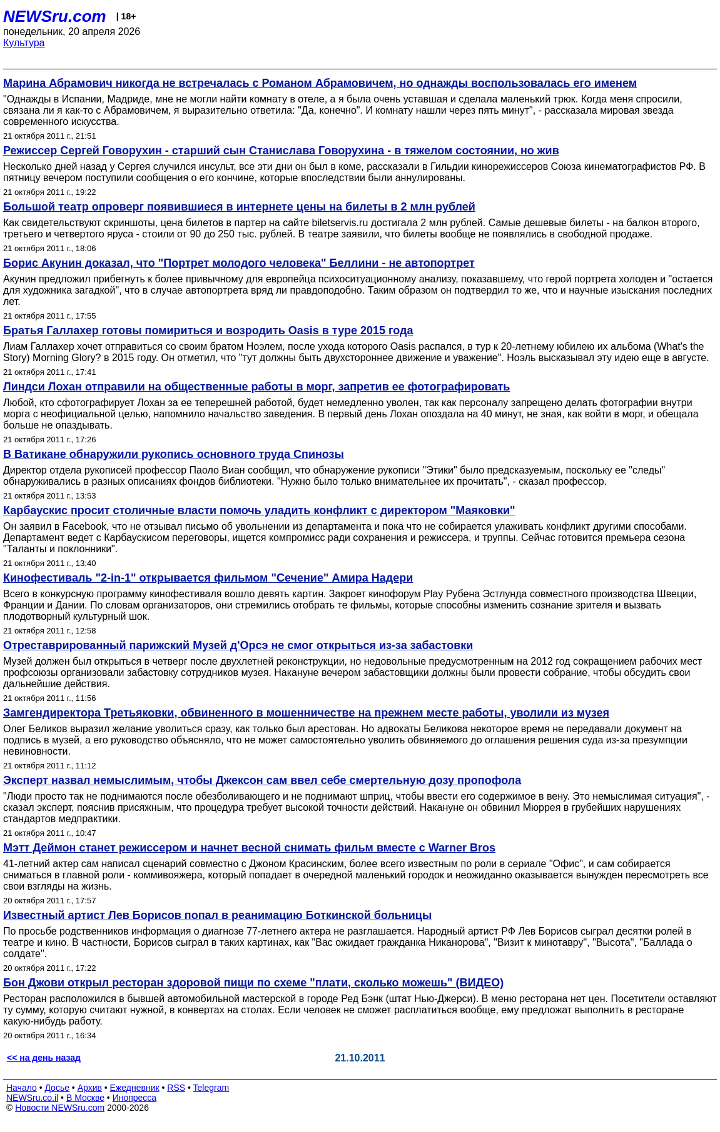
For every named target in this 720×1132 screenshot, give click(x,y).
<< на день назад (44, 1058)
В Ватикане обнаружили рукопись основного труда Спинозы (173, 454)
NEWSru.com (54, 16)
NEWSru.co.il (32, 1098)
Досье (56, 1088)
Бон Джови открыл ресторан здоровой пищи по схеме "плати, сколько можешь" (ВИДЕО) (253, 982)
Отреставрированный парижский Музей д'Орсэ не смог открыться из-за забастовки (238, 645)
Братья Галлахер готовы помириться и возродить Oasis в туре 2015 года (208, 330)
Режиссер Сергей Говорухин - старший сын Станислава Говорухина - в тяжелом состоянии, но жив (281, 150)
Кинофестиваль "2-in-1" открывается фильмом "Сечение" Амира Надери (208, 578)
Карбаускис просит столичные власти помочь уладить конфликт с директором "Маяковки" (259, 510)
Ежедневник (135, 1088)
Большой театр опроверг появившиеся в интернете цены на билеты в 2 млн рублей (239, 207)
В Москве (85, 1098)
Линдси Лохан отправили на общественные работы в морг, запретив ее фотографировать (256, 386)
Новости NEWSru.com (59, 1108)
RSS (176, 1088)
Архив (90, 1088)
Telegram (211, 1088)
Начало (21, 1088)
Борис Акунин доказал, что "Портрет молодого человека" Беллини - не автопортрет (239, 263)
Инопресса (135, 1098)
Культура (24, 42)
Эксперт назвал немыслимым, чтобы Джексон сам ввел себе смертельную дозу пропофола (262, 780)
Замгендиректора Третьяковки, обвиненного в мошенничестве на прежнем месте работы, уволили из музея (306, 713)
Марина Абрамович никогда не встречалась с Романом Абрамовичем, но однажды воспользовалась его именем (320, 83)
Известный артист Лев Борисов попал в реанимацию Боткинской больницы (217, 915)
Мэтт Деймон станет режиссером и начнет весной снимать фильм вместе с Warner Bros (249, 848)
